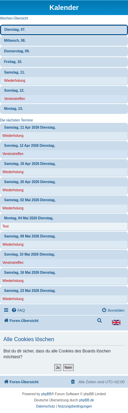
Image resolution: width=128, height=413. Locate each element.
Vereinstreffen (14, 99)
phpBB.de (86, 400)
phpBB (46, 394)
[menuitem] (18, 310)
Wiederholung (14, 80)
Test (5, 226)
